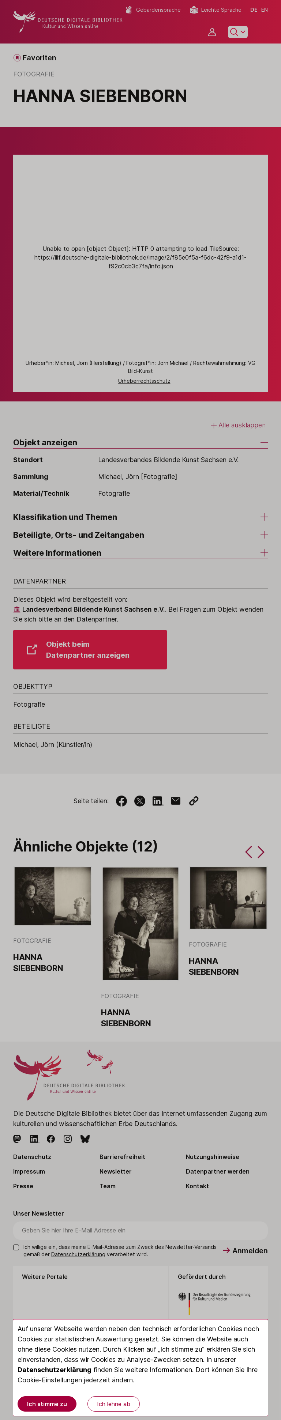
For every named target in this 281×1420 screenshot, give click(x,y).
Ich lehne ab (113, 1404)
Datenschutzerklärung (54, 1370)
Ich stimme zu (47, 1404)
